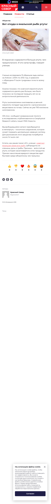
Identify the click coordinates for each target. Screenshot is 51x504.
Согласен (30, 494)
